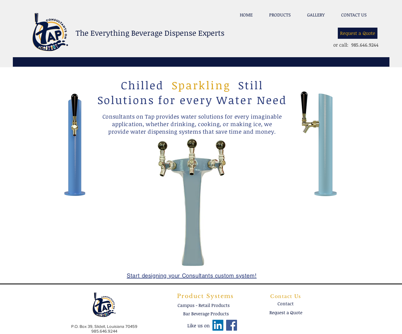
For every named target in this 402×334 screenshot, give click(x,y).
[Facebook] (231, 325)
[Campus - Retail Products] (203, 305)
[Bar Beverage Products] (206, 313)
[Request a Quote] (357, 33)
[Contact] (285, 303)
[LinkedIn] (217, 325)
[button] (280, 12)
